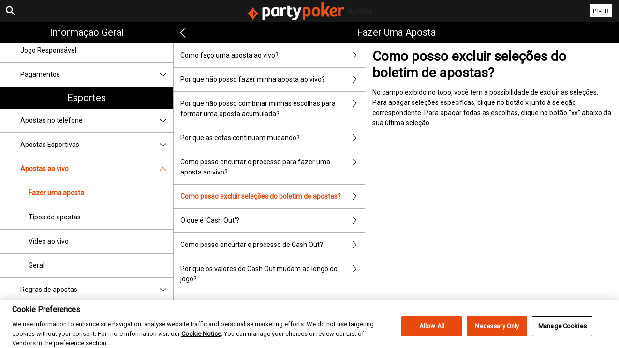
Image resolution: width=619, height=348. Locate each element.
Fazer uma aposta (56, 193)
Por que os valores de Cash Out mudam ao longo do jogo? (272, 274)
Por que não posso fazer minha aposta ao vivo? (272, 79)
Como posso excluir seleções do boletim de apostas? (272, 196)
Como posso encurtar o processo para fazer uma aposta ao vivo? (272, 167)
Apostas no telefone (96, 120)
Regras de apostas (96, 290)
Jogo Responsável (48, 50)
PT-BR (601, 10)
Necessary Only (497, 331)
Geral (36, 265)
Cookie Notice (201, 338)
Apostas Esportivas (96, 145)
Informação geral (87, 32)
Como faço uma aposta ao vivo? (272, 55)
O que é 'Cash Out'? (272, 220)
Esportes (86, 97)
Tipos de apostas (55, 217)
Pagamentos (96, 75)
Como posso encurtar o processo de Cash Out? (272, 245)
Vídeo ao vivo (49, 241)
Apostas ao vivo (96, 169)
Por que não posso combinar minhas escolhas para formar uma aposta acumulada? (272, 109)
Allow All (431, 331)
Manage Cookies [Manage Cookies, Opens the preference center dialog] (562, 331)
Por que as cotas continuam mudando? (272, 138)
